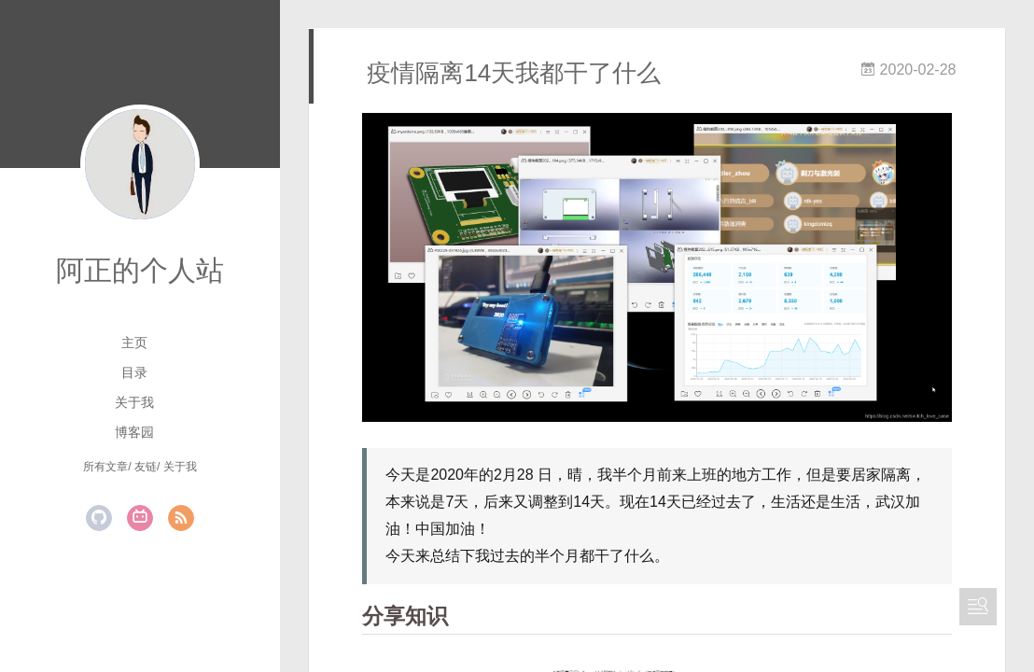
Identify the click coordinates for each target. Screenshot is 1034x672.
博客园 (134, 432)
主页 (134, 342)
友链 (145, 466)
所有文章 (105, 466)
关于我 (134, 402)
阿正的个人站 (140, 270)
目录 (134, 372)
